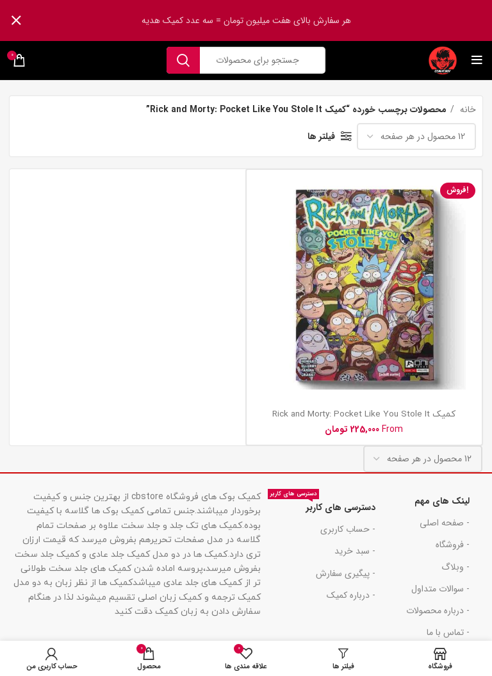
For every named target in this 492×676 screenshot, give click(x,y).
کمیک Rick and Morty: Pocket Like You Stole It (364, 414)
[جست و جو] (246, 60)
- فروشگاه (453, 545)
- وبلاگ (455, 567)
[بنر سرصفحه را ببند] (16, 20)
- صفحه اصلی (445, 523)
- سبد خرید (354, 551)
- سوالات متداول (440, 589)
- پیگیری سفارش (345, 573)
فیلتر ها (321, 136)
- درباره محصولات (438, 611)
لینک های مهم (442, 501)
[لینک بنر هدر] (265, 20)
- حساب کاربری (347, 529)
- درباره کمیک (351, 595)
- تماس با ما (448, 632)
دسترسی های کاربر (321, 506)
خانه (466, 110)
